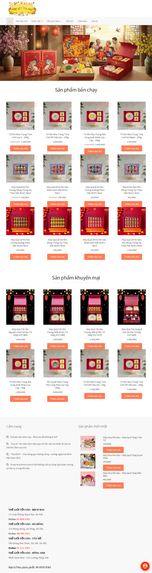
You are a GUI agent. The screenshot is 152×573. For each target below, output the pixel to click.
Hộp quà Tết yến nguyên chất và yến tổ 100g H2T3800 (20, 332)
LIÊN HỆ (94, 21)
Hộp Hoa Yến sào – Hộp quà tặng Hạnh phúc (123, 457)
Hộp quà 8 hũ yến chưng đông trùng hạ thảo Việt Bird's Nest (20, 190)
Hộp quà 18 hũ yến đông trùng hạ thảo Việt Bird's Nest (57, 242)
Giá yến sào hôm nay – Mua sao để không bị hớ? (34, 436)
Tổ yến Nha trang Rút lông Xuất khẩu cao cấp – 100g (95, 137)
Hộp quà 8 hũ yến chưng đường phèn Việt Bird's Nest (94, 190)
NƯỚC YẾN (37, 21)
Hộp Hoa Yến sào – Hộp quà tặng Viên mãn (122, 474)
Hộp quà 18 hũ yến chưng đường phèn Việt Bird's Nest (20, 242)
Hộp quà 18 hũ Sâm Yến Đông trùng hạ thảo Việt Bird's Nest (131, 242)
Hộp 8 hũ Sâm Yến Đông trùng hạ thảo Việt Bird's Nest (131, 190)
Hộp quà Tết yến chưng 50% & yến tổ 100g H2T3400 (57, 332)
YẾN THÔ (69, 21)
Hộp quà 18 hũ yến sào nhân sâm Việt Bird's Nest (94, 242)
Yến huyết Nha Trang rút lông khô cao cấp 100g (57, 384)
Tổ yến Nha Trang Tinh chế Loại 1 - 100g (20, 136)
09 (18, 548)
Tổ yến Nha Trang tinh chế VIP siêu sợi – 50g (94, 383)
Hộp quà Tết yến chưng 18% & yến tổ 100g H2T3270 (94, 332)
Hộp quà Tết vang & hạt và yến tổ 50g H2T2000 (132, 332)
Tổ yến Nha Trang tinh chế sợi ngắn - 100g (131, 136)
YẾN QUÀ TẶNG (54, 21)
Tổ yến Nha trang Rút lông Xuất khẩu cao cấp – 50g (20, 384)
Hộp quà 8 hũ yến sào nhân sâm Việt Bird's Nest (57, 190)
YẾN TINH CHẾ (21, 21)
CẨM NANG (82, 21)
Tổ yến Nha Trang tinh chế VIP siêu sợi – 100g (57, 136)
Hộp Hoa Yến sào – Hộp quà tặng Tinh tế (122, 439)
